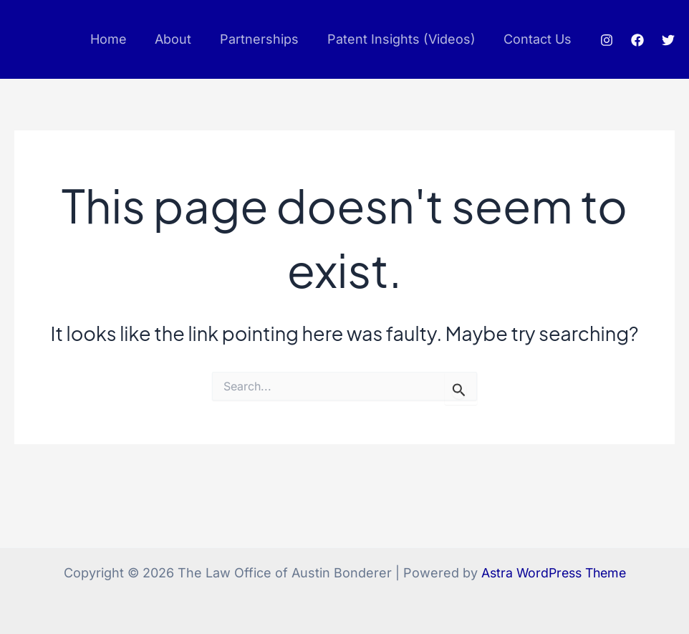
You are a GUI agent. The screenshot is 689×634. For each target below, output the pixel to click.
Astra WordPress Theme (554, 572)
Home (120, 39)
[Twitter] (668, 40)
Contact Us (539, 39)
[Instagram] (606, 40)
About (182, 39)
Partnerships (265, 39)
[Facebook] (637, 40)
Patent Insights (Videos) (405, 39)
